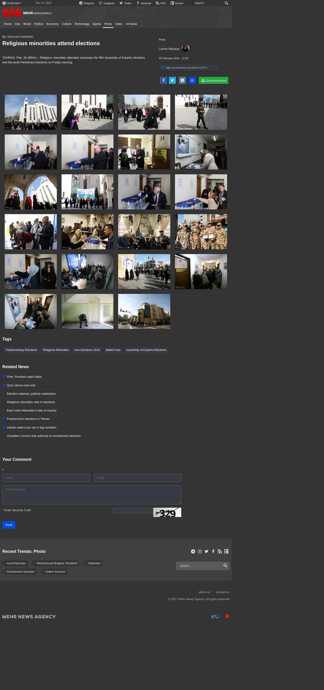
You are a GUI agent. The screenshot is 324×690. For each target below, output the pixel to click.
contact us (302, 658)
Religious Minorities (69, 416)
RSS (238, 3)
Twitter (201, 3)
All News (144, 24)
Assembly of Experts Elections (159, 416)
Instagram (181, 3)
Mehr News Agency (41, 14)
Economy (65, 24)
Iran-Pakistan (29, 630)
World (40, 24)
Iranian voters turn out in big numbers (44, 494)
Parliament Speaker (138, 630)
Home (21, 24)
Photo (121, 24)
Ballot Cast (126, 416)
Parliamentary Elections (34, 416)
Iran (30, 24)
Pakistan (107, 630)
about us (283, 658)
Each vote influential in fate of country (45, 477)
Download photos (293, 80)
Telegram (160, 3)
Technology (95, 24)
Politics (51, 24)
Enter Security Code (29, 576)
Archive (255, 3)
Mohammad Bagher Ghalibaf (70, 630)
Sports (110, 24)
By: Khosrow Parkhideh (30, 36)
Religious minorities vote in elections (44, 468)
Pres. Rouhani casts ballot (37, 443)
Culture (79, 24)
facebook (220, 3)
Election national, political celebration (44, 460)
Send (21, 591)
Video (132, 24)
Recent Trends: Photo (37, 618)
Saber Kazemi (30, 638)
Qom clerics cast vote (34, 451)
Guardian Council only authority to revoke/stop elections (57, 502)
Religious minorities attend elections (64, 43)
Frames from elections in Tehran (41, 485)
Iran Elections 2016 (100, 416)
